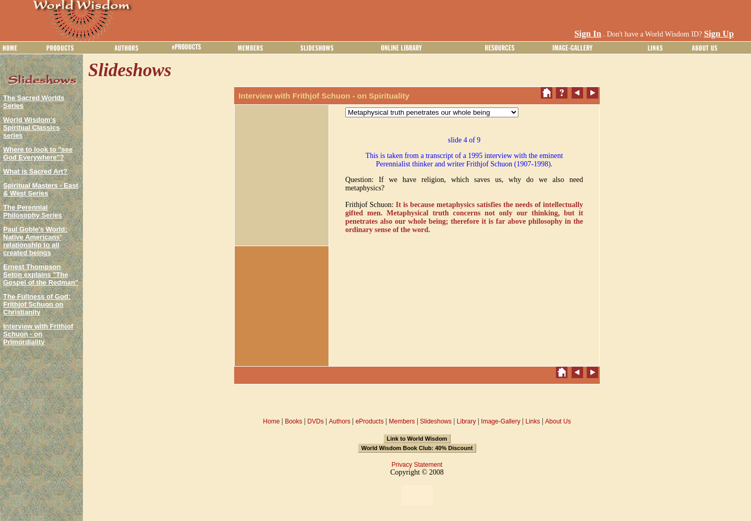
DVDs (315, 421)
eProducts (370, 421)
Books (293, 421)
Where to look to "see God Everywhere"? (37, 153)
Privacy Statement (417, 464)
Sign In (587, 34)
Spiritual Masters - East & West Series (40, 189)
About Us (558, 421)
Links (533, 421)
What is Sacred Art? (35, 171)
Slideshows (436, 421)
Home (271, 421)
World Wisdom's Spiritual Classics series (31, 127)
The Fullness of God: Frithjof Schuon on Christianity (36, 304)
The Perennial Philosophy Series (32, 211)
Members (402, 421)
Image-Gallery (500, 421)
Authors (339, 421)
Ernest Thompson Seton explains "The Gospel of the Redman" (40, 274)
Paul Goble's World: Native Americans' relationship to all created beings (35, 241)
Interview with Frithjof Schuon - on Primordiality (38, 334)
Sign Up (719, 34)
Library (466, 421)
